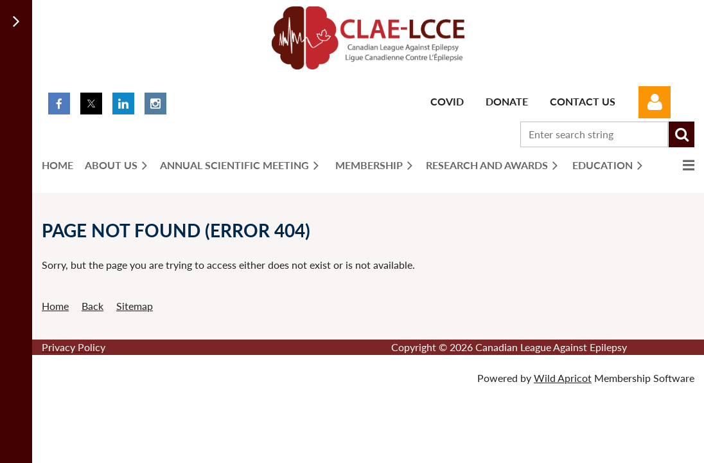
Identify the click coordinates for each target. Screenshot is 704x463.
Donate (507, 101)
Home (55, 306)
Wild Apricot (563, 378)
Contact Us (582, 101)
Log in (654, 102)
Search (681, 134)
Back (92, 306)
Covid (447, 101)
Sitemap (134, 306)
